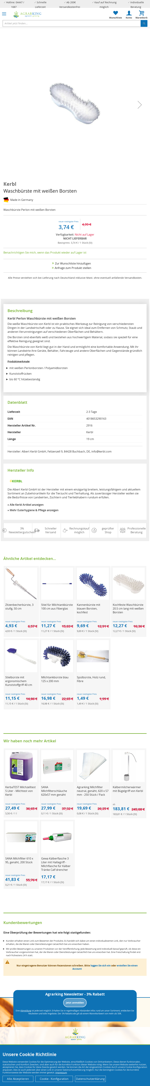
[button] (140, 104)
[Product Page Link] (21, 598)
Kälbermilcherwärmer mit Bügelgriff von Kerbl (128, 789)
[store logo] (27, 14)
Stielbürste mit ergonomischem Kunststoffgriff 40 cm (18, 681)
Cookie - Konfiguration (54, 1079)
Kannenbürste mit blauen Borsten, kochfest (88, 608)
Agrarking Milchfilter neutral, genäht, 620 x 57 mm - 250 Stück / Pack (92, 791)
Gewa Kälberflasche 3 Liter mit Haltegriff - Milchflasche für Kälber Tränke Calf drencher (56, 864)
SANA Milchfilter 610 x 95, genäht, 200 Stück (19, 860)
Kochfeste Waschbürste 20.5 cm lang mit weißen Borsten (128, 608)
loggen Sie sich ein (101, 965)
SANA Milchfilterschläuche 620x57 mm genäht (54, 791)
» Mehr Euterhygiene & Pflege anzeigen (33, 510)
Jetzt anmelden (75, 1002)
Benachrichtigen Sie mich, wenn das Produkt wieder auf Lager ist (44, 252)
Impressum (61, 1072)
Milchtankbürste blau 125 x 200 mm (55, 679)
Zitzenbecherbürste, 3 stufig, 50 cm (19, 606)
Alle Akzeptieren (18, 1079)
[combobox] (75, 23)
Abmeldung (25, 1010)
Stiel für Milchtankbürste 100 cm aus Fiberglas (57, 606)
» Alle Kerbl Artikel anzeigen (26, 505)
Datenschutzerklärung (90, 1079)
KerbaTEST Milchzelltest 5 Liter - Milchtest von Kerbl (20, 791)
